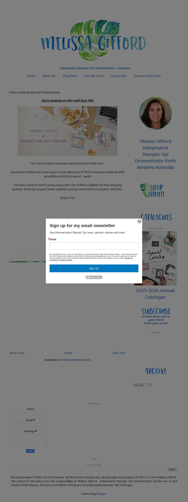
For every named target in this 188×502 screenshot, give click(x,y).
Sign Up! (94, 268)
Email (53, 239)
